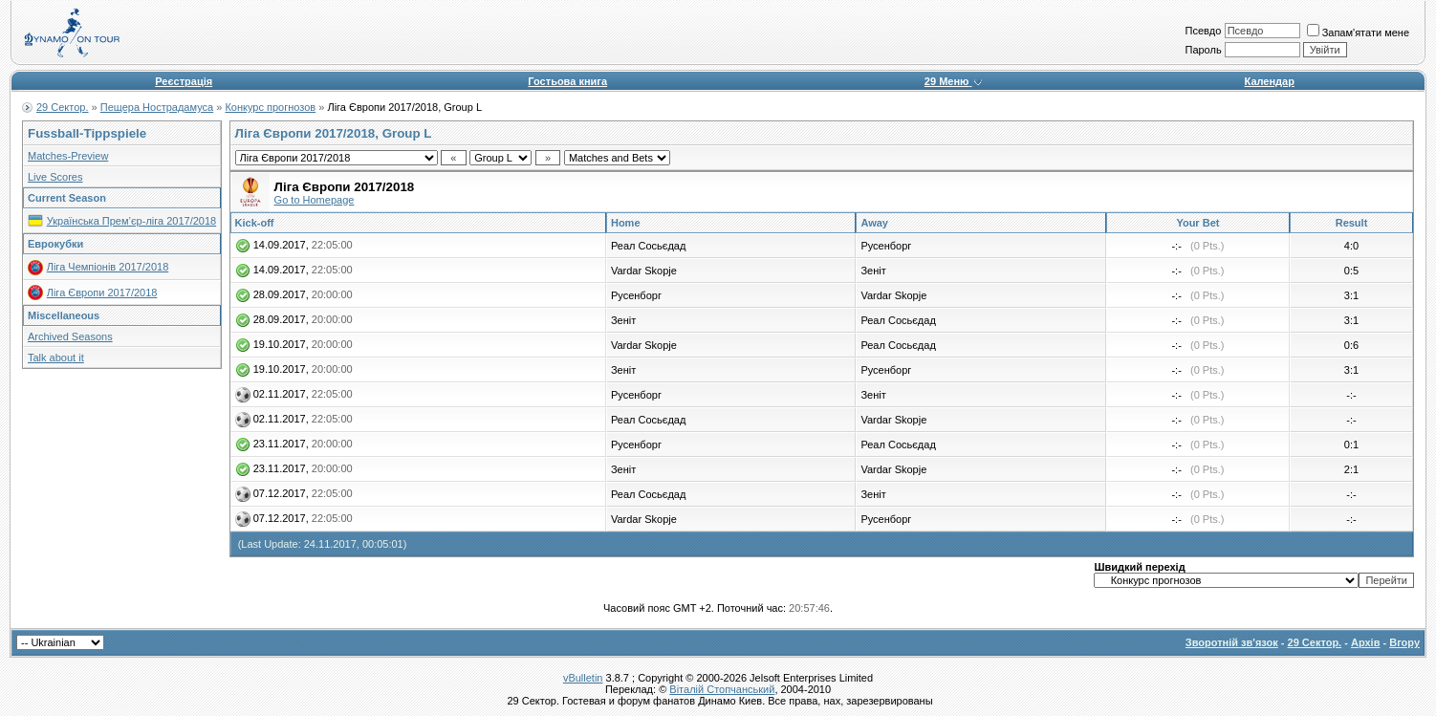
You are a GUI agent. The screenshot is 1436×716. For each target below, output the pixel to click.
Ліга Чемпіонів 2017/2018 (108, 266)
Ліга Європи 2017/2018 (102, 292)
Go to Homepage (314, 200)
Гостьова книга (567, 81)
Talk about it (56, 357)
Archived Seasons (70, 336)
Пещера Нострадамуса (156, 107)
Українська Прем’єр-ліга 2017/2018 (131, 221)
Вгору (1404, 642)
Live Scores (55, 177)
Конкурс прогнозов (270, 107)
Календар (1270, 81)
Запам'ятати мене (1358, 32)
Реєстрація (183, 81)
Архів (1365, 642)
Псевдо (1203, 30)
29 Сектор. (62, 107)
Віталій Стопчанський (721, 689)
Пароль (1203, 49)
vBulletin (583, 677)
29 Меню (954, 81)
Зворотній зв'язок (1232, 642)
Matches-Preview (68, 156)
